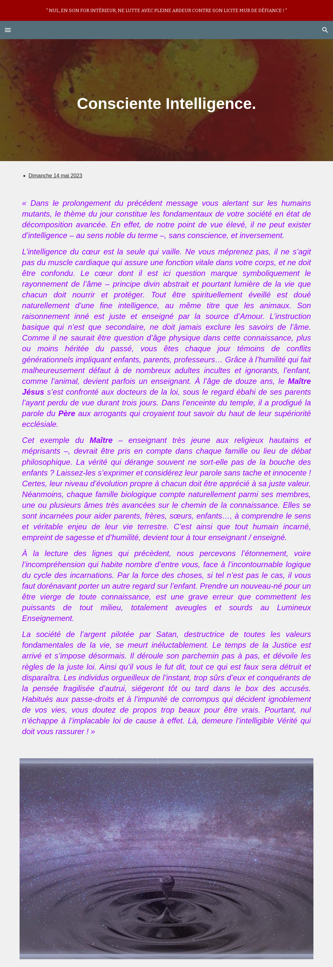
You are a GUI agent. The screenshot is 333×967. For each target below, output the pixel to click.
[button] (8, 30)
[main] (167, 100)
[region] (166, 10)
